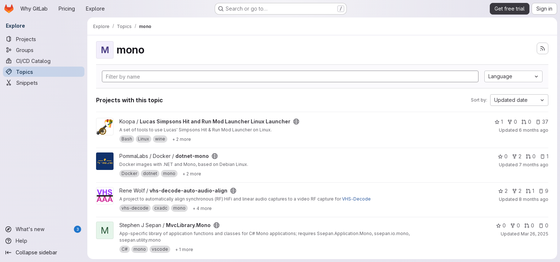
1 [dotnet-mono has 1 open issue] (544, 156)
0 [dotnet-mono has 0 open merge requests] (531, 156)
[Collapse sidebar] (43, 252)
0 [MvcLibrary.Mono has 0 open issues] (543, 225)
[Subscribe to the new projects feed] (542, 48)
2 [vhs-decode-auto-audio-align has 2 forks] (516, 191)
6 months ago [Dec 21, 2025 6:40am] (533, 130)
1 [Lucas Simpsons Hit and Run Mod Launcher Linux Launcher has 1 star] (499, 122)
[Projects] (43, 39)
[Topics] (43, 72)
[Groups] (43, 50)
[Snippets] (43, 83)
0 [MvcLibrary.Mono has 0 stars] (501, 225)
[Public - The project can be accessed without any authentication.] (296, 121)
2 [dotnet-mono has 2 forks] (516, 156)
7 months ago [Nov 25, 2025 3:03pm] (533, 164)
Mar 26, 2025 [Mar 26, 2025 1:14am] (534, 234)
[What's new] (43, 229)
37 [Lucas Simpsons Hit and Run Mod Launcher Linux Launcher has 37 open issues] (542, 122)
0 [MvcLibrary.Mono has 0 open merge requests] (529, 225)
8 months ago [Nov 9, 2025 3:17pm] (533, 199)
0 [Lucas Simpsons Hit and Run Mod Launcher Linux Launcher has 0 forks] (512, 122)
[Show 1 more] (184, 249)
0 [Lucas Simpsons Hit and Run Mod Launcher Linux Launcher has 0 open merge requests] (526, 122)
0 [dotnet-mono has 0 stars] (503, 156)
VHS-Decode (356, 199)
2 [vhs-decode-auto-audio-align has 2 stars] (503, 191)
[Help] (43, 241)
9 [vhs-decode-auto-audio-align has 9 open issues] (543, 191)
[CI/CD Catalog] (43, 61)
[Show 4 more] (202, 208)
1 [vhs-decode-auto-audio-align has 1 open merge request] (530, 191)
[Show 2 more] (181, 139)
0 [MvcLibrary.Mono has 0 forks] (515, 225)
